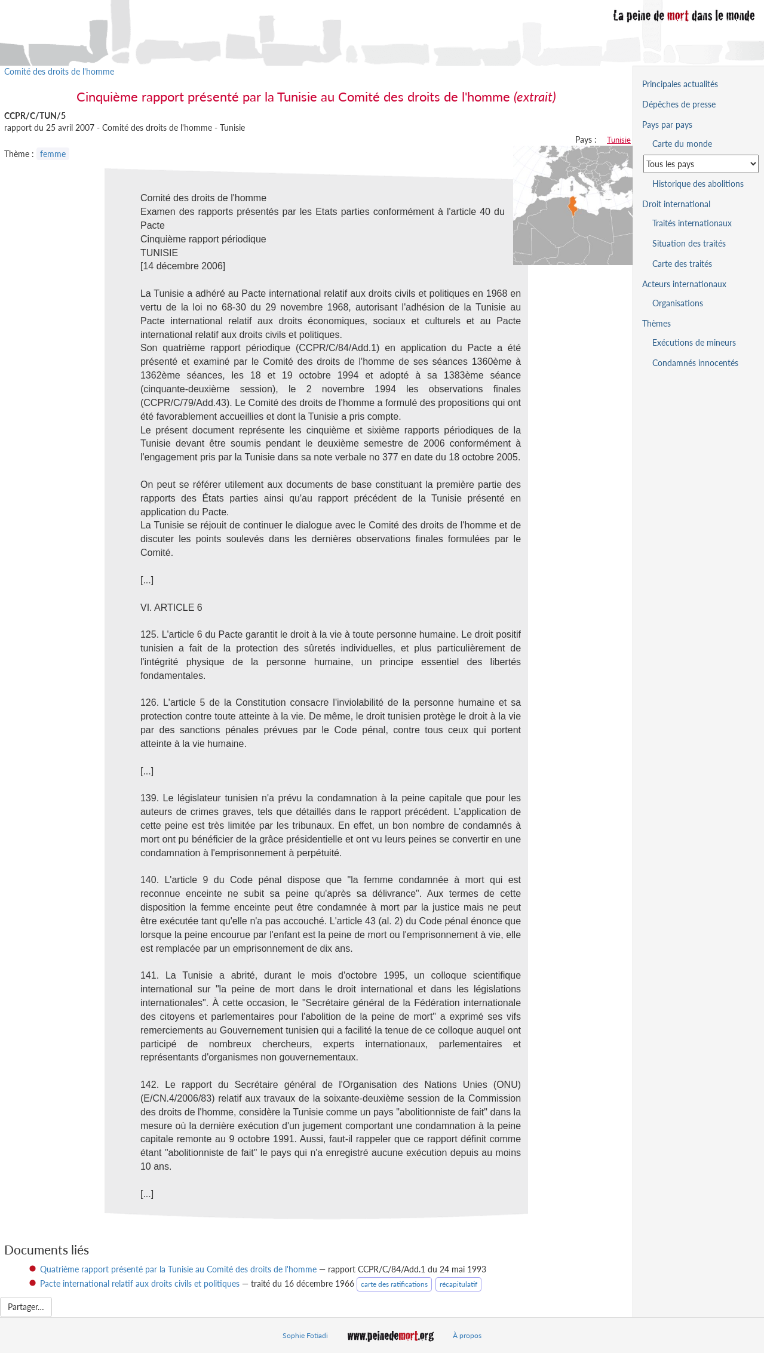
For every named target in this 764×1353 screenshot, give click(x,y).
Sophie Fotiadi (305, 1335)
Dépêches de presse (679, 104)
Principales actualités (680, 84)
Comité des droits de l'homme (59, 71)
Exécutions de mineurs (694, 342)
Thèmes (656, 323)
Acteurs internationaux (684, 284)
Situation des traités (689, 243)
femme (53, 154)
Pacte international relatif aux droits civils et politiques (140, 1283)
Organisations (677, 303)
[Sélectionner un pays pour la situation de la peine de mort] (701, 164)
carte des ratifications (394, 1284)
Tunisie (619, 139)
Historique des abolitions (698, 184)
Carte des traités (682, 264)
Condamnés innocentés (695, 363)
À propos (467, 1335)
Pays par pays (667, 124)
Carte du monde (682, 144)
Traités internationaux (692, 223)
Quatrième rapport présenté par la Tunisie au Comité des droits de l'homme (178, 1269)
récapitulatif (458, 1284)
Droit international (676, 204)
